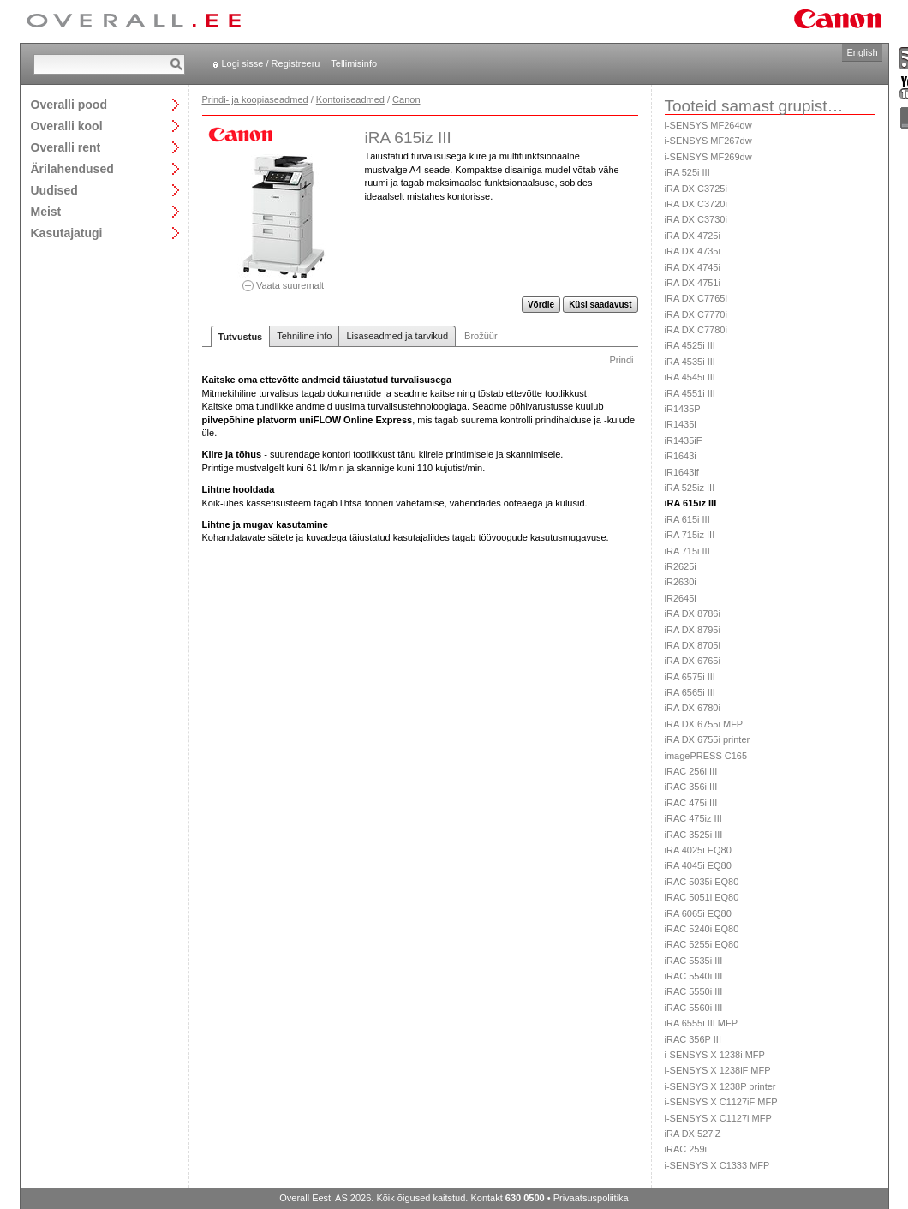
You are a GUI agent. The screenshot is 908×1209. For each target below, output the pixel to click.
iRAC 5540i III (694, 976)
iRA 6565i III (690, 692)
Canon (406, 99)
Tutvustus (240, 337)
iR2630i (680, 582)
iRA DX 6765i (692, 660)
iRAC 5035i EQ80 (702, 882)
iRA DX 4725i (692, 235)
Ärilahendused (72, 168)
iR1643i (680, 456)
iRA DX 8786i (692, 613)
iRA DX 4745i (692, 267)
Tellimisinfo (354, 63)
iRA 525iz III (690, 487)
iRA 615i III (687, 519)
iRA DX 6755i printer (707, 739)
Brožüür (481, 336)
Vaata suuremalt (283, 280)
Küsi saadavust (600, 304)
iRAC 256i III (691, 771)
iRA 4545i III (690, 377)
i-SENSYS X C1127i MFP (718, 1118)
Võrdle (541, 304)
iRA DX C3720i (696, 204)
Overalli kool (67, 125)
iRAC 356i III (691, 786)
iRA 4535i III (690, 361)
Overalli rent (66, 147)
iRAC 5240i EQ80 (702, 929)
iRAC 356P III (693, 1039)
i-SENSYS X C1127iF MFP (721, 1102)
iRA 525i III (687, 172)
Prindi (621, 360)
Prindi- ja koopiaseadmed (255, 99)
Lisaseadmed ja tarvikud (397, 336)
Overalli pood (69, 104)
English (861, 52)
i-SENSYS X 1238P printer (720, 1086)
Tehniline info (304, 336)
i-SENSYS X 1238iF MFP (718, 1070)
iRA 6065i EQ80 (698, 913)
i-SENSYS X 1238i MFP (715, 1055)
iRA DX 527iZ (693, 1133)
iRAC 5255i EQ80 (702, 944)
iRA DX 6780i (692, 708)
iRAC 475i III (691, 803)
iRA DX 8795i (692, 630)
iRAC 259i (686, 1149)
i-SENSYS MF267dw (708, 140)
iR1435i (680, 424)
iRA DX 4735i (692, 251)
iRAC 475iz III (693, 818)
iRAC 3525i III (694, 834)
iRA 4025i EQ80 (698, 850)
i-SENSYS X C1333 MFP (717, 1165)
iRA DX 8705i (692, 645)
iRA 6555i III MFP (701, 1023)
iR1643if (682, 472)
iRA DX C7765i (696, 298)
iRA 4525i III (690, 345)
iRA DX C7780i (696, 330)
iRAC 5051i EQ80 (702, 897)
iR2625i (680, 566)
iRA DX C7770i (696, 314)
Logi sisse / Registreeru (271, 63)
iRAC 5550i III (694, 991)
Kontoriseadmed (350, 99)
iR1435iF (683, 440)
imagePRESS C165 (706, 756)
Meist (46, 211)
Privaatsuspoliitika (591, 1198)
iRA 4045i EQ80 (698, 865)
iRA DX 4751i (692, 283)
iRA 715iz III (690, 535)
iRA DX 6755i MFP (704, 724)
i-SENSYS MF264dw (708, 125)
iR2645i (680, 598)
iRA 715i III (687, 551)
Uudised (54, 189)
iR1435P (683, 409)
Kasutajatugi (67, 232)
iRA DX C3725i (696, 188)
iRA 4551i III (690, 393)
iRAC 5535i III (694, 960)
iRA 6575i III (690, 677)
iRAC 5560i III (694, 1008)
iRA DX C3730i (696, 219)
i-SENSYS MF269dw (708, 157)
